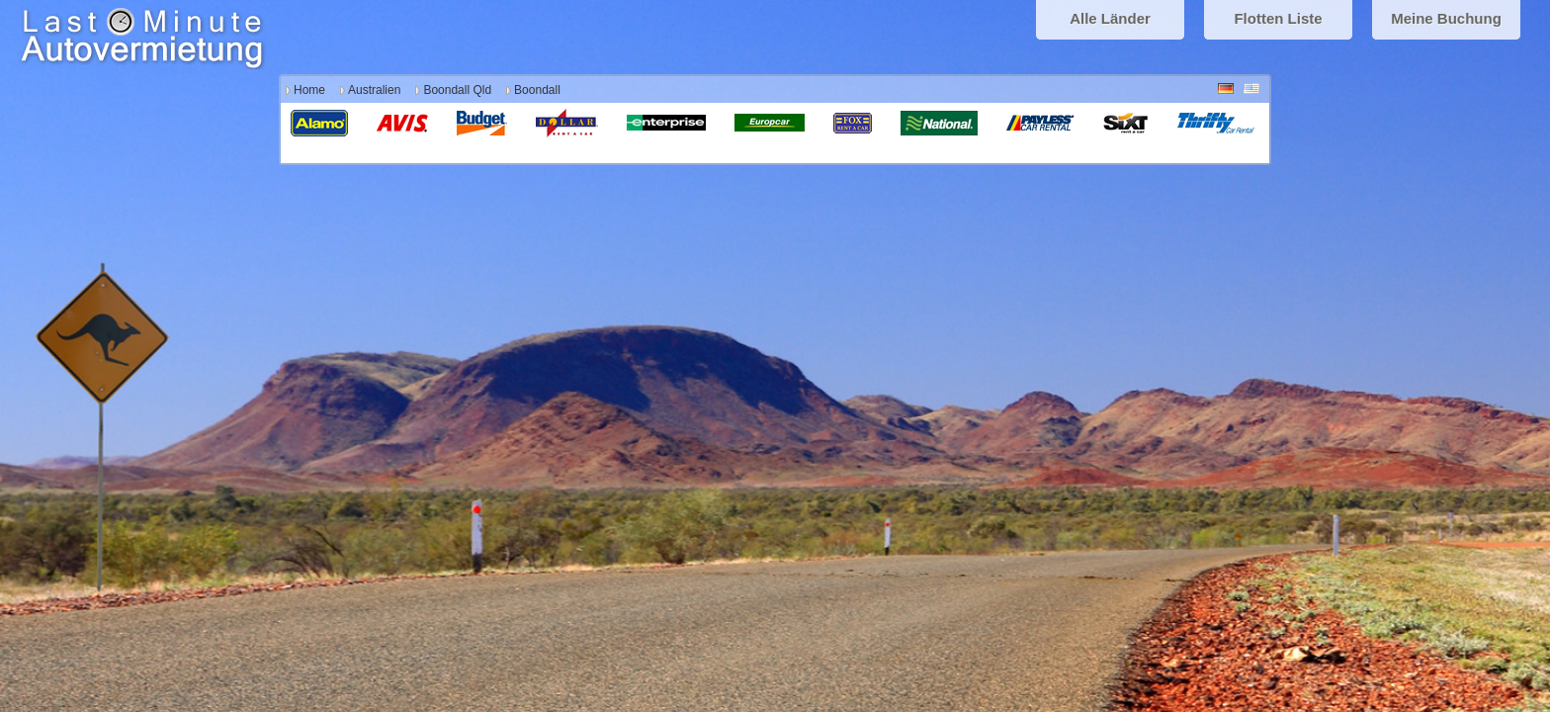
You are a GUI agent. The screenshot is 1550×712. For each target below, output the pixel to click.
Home (309, 90)
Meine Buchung (1446, 18)
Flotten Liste (1278, 18)
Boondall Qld (457, 90)
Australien (374, 90)
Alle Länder (1110, 18)
